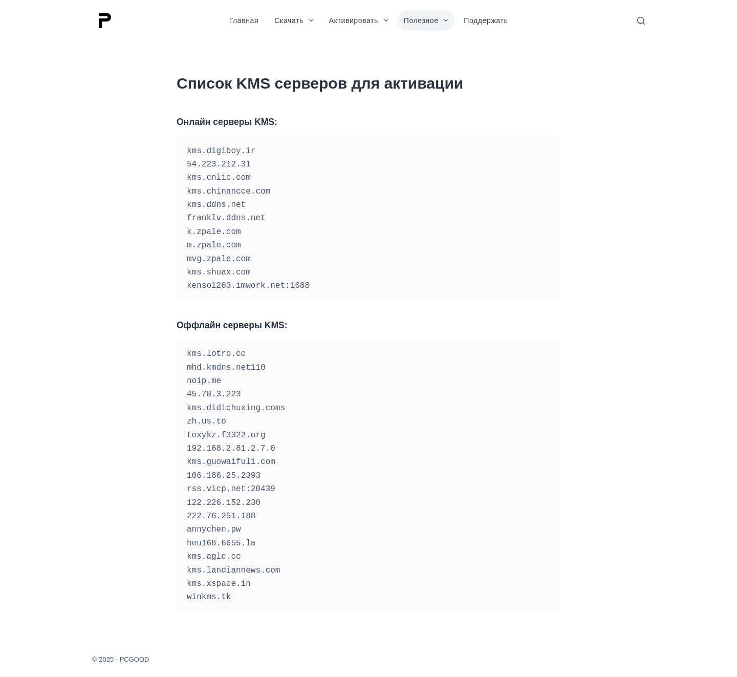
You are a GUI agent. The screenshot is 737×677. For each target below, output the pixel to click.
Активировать (360, 20)
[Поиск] (641, 21)
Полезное (428, 20)
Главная (244, 20)
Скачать (295, 20)
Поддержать (486, 20)
